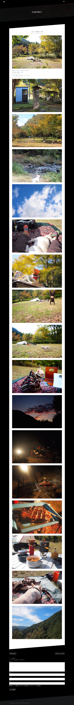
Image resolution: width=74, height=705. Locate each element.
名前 (10, 672)
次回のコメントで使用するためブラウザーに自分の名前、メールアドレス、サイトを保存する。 (25, 685)
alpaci (40, 33)
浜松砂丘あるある (13, 653)
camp (42, 33)
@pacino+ (37, 11)
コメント (10, 661)
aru (35, 33)
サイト (10, 681)
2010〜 (38, 33)
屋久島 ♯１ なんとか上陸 (60, 653)
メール (10, 676)
